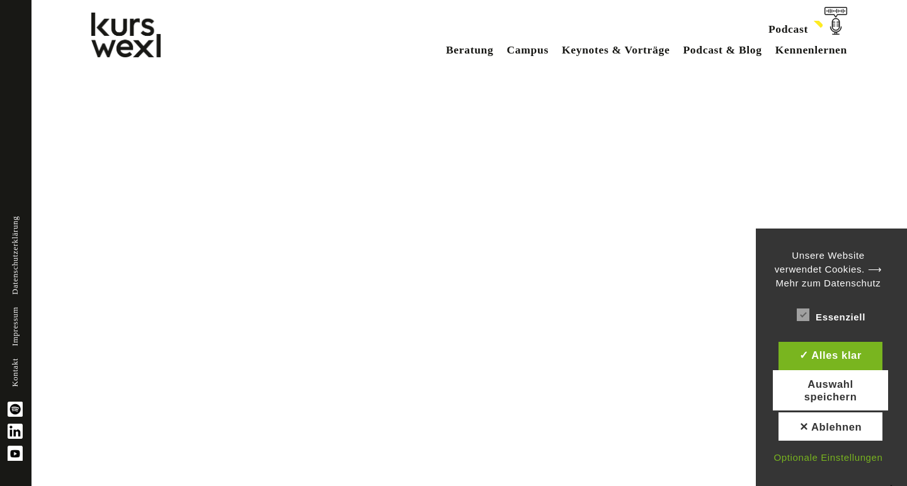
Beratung (470, 49)
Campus (527, 49)
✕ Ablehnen (830, 426)
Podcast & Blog (722, 49)
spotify (15, 409)
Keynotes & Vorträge (616, 49)
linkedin (15, 431)
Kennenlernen (811, 49)
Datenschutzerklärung (15, 255)
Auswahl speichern (830, 390)
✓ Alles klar (830, 355)
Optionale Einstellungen (827, 457)
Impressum (15, 326)
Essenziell (831, 314)
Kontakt (15, 372)
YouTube (15, 453)
